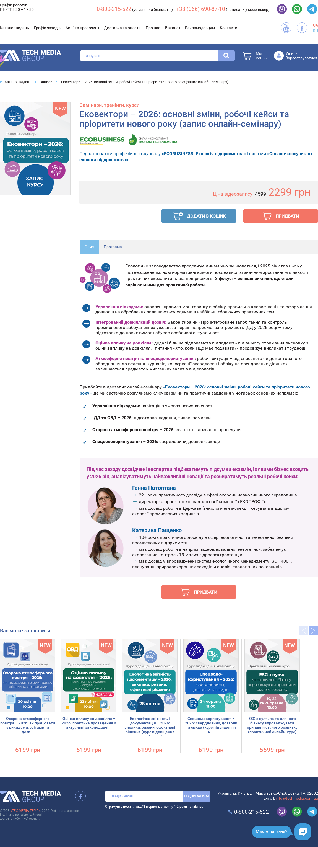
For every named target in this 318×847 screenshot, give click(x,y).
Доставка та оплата (122, 27)
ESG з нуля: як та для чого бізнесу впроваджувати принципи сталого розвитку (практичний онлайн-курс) (272, 725)
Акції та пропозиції (82, 27)
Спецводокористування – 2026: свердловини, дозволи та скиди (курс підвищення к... (211, 725)
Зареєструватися (301, 58)
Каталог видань (14, 27)
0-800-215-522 (114, 9)
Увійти (292, 53)
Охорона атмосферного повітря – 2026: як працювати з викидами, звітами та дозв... (27, 725)
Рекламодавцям (200, 27)
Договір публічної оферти (20, 818)
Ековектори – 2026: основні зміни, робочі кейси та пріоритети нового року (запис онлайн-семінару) (144, 82)
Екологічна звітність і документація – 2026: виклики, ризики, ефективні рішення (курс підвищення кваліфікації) (149, 727)
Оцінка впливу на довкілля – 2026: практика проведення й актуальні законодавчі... (89, 723)
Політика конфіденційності (21, 815)
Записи (46, 82)
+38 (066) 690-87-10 (200, 9)
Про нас (153, 27)
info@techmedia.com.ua (297, 798)
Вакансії (172, 27)
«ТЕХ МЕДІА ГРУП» (25, 811)
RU (315, 31)
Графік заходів (47, 27)
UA (315, 25)
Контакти (228, 27)
